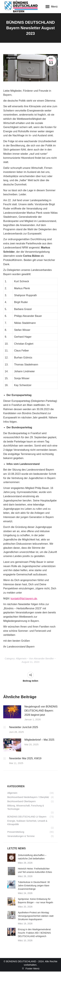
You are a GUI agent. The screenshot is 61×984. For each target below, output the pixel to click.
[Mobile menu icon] (51, 6)
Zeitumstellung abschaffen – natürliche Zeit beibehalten (32, 857)
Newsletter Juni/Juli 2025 (23, 727)
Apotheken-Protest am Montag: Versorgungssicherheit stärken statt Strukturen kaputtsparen (36, 916)
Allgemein (11, 58)
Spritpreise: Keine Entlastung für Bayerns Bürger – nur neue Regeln (35, 901)
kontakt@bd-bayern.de (24, 598)
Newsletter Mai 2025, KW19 (25, 758)
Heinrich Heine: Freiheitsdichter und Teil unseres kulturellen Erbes (35, 870)
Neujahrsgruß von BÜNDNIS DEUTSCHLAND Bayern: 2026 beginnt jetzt (41, 710)
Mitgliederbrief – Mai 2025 (39, 739)
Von (41, 658)
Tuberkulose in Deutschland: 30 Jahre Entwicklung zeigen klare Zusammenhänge (34, 885)
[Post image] (12, 711)
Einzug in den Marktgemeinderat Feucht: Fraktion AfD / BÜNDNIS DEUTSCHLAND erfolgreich (34, 933)
